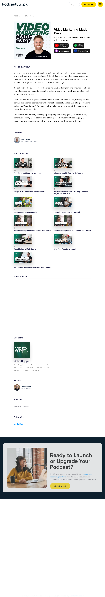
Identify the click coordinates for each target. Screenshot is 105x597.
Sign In (74, 4)
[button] (100, 4)
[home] (27, 4)
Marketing (29, 16)
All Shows (18, 16)
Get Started (88, 4)
